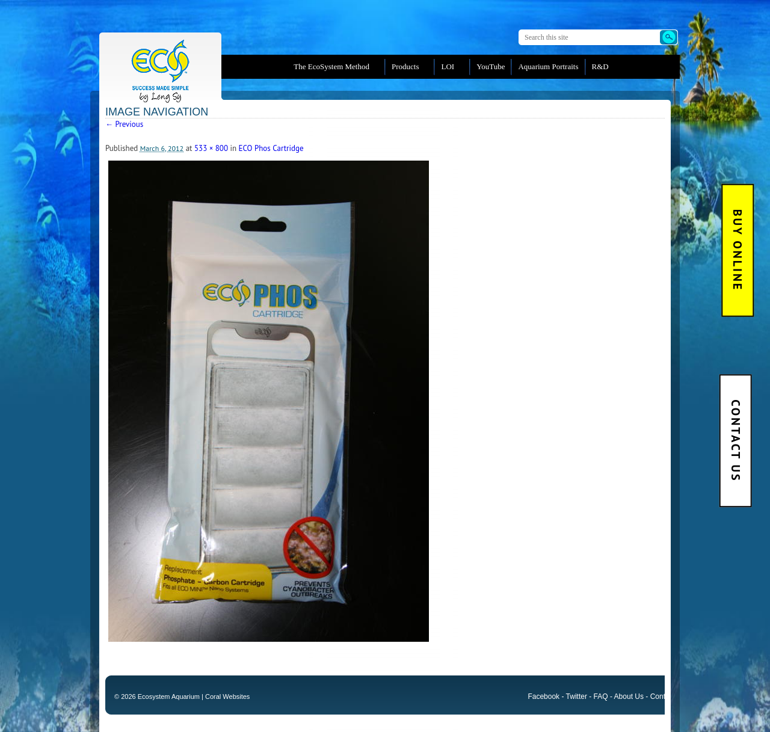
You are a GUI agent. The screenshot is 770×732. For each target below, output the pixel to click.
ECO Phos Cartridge (271, 148)
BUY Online (738, 250)
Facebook (543, 696)
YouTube (490, 66)
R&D (600, 66)
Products (405, 66)
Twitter (576, 696)
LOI (447, 66)
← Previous (124, 124)
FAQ (601, 696)
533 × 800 (211, 148)
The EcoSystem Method (331, 66)
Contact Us (735, 440)
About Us (629, 696)
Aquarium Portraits (548, 66)
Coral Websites (227, 696)
